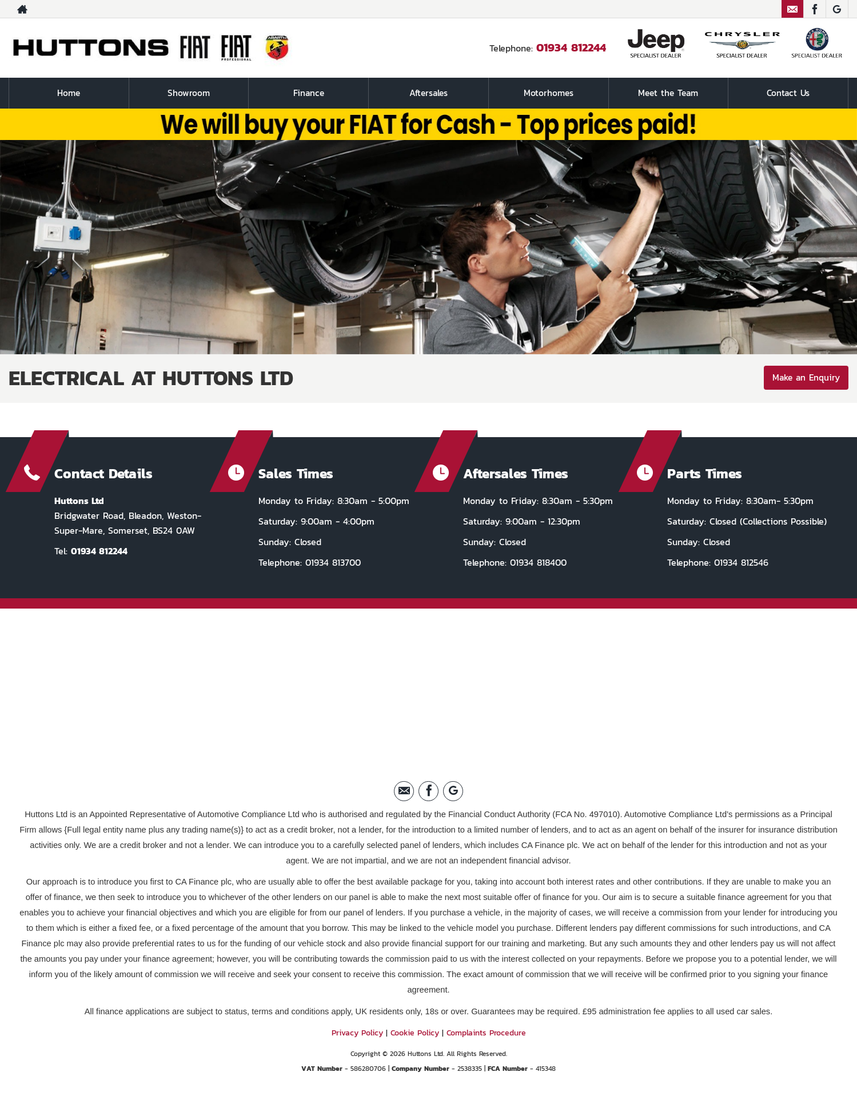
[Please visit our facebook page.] (814, 9)
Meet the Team (668, 93)
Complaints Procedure (486, 1032)
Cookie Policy (414, 1032)
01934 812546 (739, 562)
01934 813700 (331, 562)
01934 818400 (537, 562)
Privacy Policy (357, 1032)
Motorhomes (548, 93)
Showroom (189, 93)
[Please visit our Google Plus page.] (837, 9)
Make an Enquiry (804, 378)
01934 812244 (571, 47)
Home (69, 93)
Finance (309, 93)
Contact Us (788, 93)
